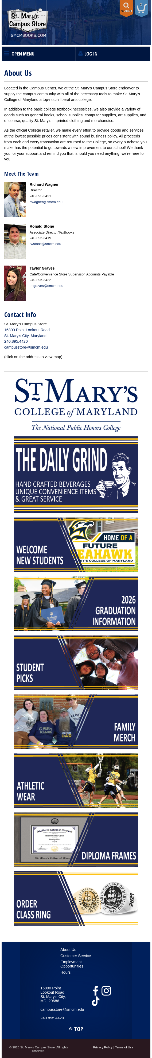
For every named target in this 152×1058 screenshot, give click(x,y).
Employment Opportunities (71, 964)
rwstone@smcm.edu (45, 244)
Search (126, 11)
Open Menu (22, 53)
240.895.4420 (16, 341)
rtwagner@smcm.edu (46, 202)
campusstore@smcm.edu (26, 347)
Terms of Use (124, 1047)
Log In (91, 53)
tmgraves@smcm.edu (46, 286)
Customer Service (75, 956)
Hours (65, 972)
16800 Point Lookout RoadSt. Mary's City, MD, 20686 (53, 994)
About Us (68, 950)
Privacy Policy (103, 1047)
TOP (78, 1029)
